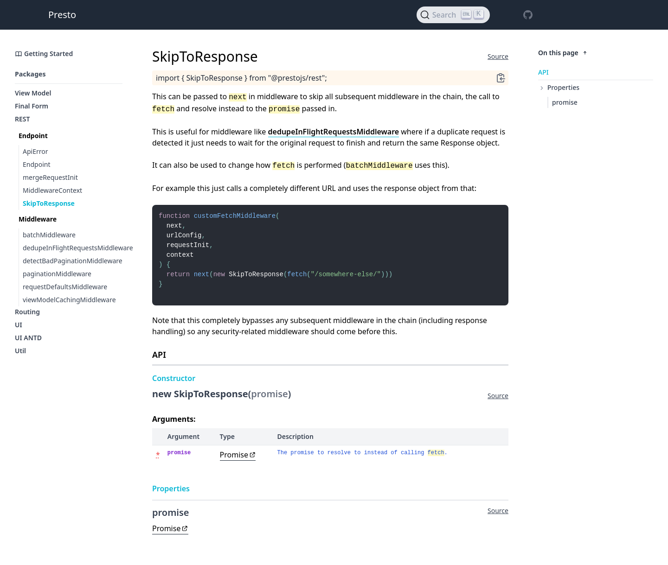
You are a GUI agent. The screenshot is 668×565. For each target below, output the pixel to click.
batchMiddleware (49, 234)
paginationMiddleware (57, 273)
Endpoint (36, 164)
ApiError (35, 151)
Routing (27, 311)
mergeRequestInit (50, 177)
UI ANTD (28, 337)
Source (498, 56)
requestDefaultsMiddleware (65, 286)
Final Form (31, 106)
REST (22, 118)
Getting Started (44, 53)
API (543, 72)
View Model (33, 93)
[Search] (453, 14)
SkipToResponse (49, 203)
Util (20, 350)
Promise (238, 463)
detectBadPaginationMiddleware (72, 260)
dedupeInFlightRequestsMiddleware (72, 247)
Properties (558, 87)
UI (18, 324)
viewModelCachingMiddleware (69, 299)
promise (565, 102)
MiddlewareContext (52, 190)
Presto (62, 14)
